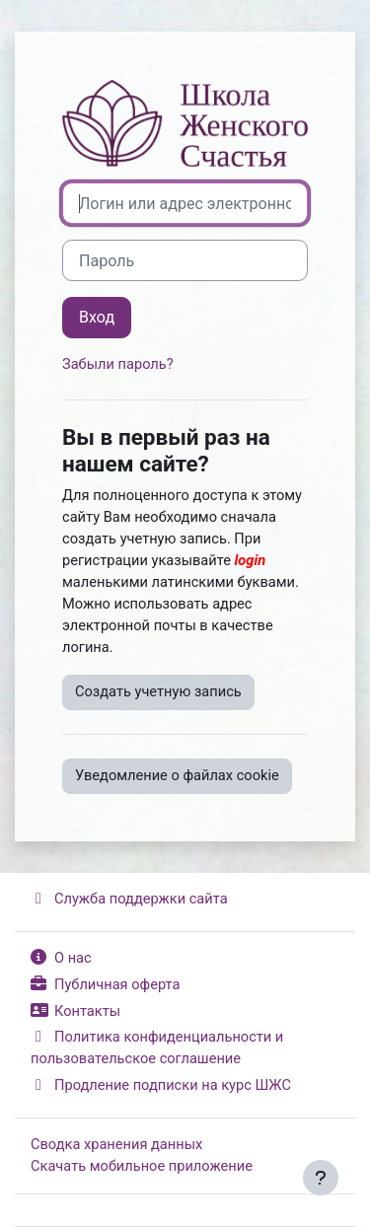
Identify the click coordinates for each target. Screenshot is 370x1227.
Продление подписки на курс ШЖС (161, 1085)
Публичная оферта (105, 984)
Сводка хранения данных (116, 1144)
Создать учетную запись (158, 691)
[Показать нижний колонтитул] (320, 1177)
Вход (96, 317)
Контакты (75, 1011)
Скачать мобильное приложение (142, 1166)
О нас (61, 958)
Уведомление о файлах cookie (177, 775)
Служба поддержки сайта (129, 898)
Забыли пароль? (118, 364)
